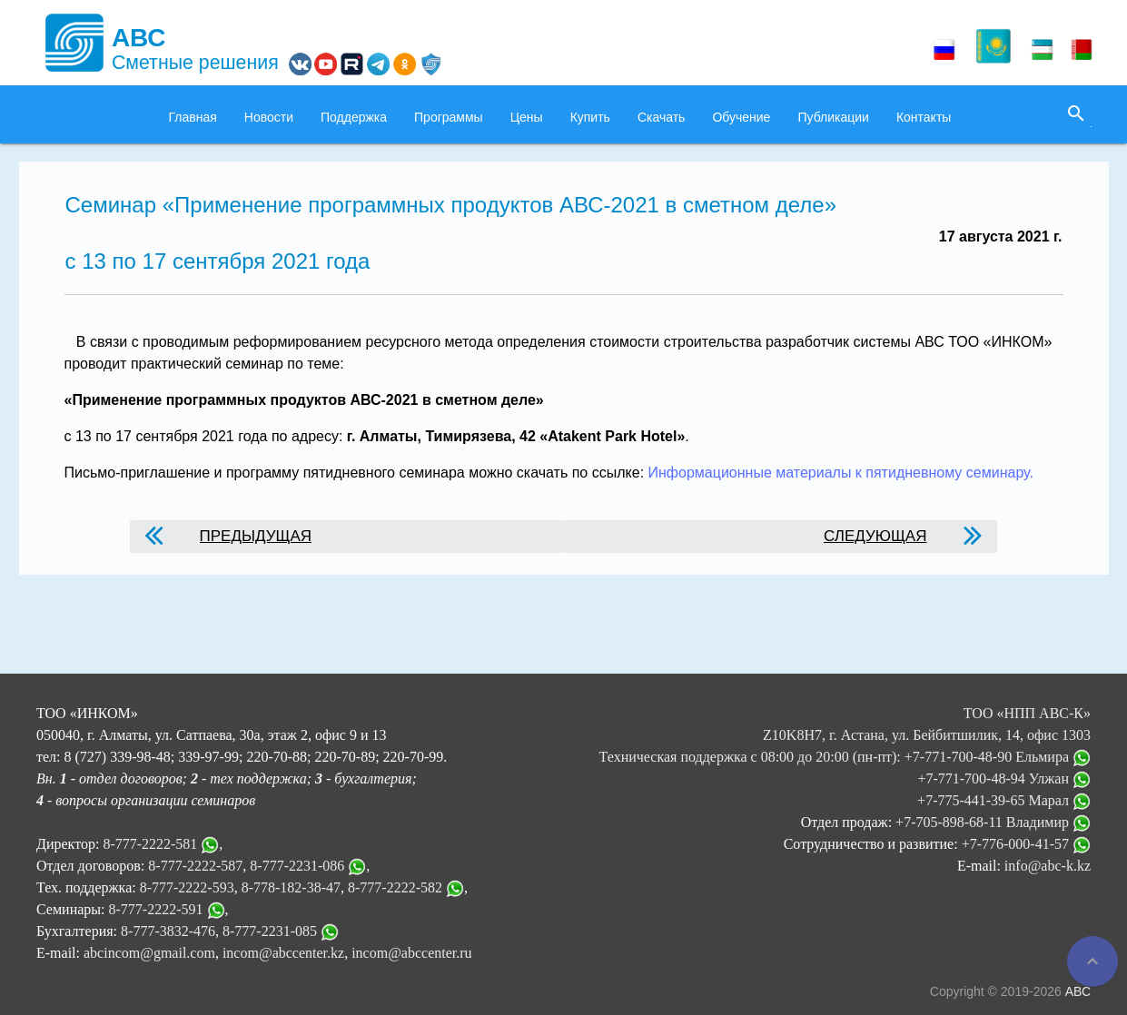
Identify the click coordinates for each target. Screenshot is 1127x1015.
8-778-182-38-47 (291, 887)
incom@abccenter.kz (283, 953)
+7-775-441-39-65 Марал (1004, 800)
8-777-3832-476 (168, 931)
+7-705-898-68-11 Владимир (993, 822)
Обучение (741, 117)
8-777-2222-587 (195, 865)
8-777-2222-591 (156, 909)
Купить (590, 117)
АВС (1078, 991)
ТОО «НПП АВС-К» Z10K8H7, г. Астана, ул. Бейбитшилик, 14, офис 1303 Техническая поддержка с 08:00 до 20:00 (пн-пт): (845, 734)
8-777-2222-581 (150, 844)
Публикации (832, 117)
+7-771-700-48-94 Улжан (1004, 778)
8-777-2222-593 (187, 887)
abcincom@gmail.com (149, 953)
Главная (193, 117)
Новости (268, 117)
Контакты (923, 117)
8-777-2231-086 (297, 865)
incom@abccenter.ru (411, 953)
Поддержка (354, 117)
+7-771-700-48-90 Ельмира (998, 756)
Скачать (662, 117)
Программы (448, 117)
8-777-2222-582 (395, 887)
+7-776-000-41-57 (1026, 844)
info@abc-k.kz (1047, 865)
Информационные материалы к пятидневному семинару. (838, 472)
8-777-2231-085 (269, 931)
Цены (526, 117)
